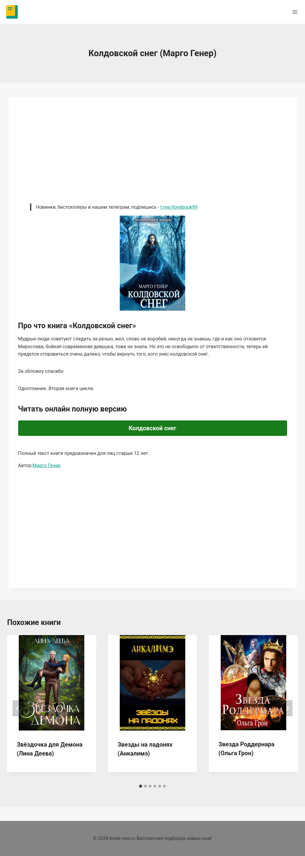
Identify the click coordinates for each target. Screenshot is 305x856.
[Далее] (287, 708)
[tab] (140, 786)
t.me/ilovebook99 (178, 207)
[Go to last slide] (18, 708)
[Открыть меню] (294, 11)
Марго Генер (46, 465)
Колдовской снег (152, 428)
